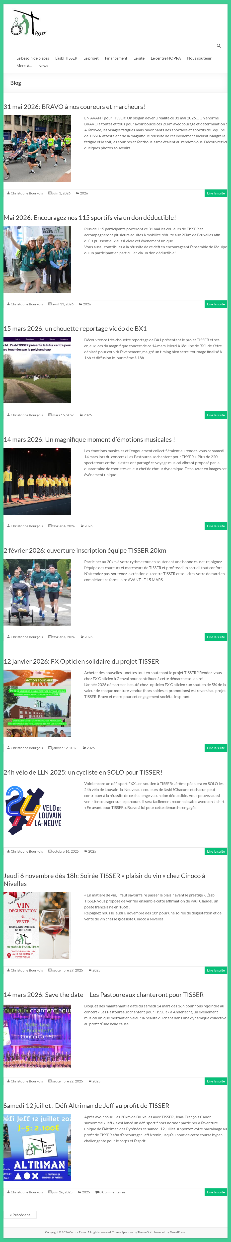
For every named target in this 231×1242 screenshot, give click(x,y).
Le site (139, 58)
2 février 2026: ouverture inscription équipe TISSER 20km (84, 550)
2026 (84, 193)
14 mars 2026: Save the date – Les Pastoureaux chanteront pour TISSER (103, 994)
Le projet (91, 58)
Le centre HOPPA (166, 58)
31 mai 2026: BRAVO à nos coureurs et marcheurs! (74, 106)
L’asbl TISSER (66, 58)
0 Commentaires (112, 1192)
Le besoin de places (32, 58)
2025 (92, 851)
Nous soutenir (199, 58)
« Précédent (20, 1214)
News (43, 65)
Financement (116, 58)
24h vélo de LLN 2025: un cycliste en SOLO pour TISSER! (82, 772)
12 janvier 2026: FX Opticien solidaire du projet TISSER (81, 661)
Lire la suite (216, 193)
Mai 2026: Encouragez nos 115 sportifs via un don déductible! (89, 217)
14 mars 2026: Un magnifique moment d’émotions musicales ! (89, 439)
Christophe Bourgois (27, 193)
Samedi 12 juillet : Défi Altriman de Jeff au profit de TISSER (86, 1105)
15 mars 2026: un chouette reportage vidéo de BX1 (75, 328)
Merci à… (24, 65)
